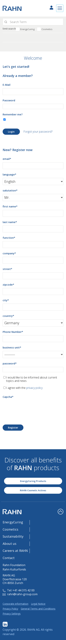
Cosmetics (47, 29)
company (9, 253)
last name (10, 222)
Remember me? (13, 114)
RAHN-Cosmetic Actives (33, 490)
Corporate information (15, 603)
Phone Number (13, 332)
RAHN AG (33, 630)
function (9, 237)
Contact (9, 558)
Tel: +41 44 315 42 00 (18, 590)
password (10, 363)
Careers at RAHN (15, 550)
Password (9, 100)
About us (9, 543)
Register (13, 427)
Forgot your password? (37, 131)
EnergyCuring (27, 29)
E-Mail (6, 84)
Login (11, 131)
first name (10, 206)
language (9, 174)
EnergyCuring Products (33, 481)
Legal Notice (38, 603)
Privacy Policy (10, 608)
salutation (10, 190)
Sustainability (13, 536)
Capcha (8, 397)
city (6, 300)
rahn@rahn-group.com (20, 594)
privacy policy (34, 388)
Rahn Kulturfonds (14, 569)
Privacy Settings (12, 613)
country (8, 316)
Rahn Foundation (14, 565)
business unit (12, 347)
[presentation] (29, 407)
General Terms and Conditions (38, 608)
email (7, 159)
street (7, 269)
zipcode (8, 284)
